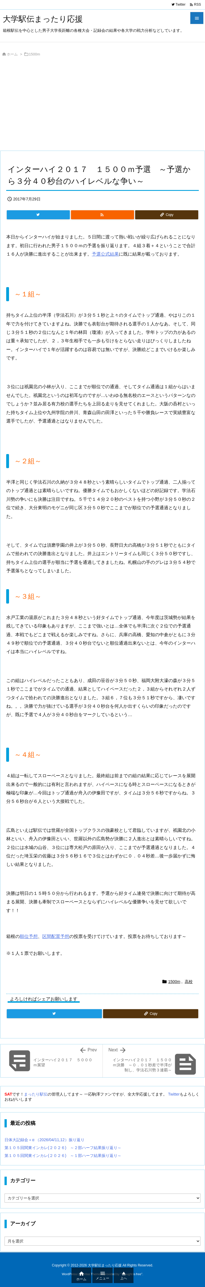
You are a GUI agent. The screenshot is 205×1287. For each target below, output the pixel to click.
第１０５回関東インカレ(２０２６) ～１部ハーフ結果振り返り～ (63, 1155)
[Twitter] (38, 214)
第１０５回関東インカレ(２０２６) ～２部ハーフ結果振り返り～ (63, 1147)
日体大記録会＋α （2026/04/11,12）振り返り (44, 1140)
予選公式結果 (105, 254)
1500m (34, 54)
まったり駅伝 (36, 1094)
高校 (189, 981)
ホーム (12, 54)
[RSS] (102, 214)
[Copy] (166, 214)
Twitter (174, 1094)
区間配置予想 (55, 936)
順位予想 (29, 936)
